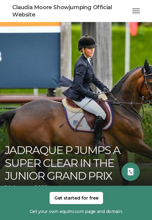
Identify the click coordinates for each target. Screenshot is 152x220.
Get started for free (76, 198)
